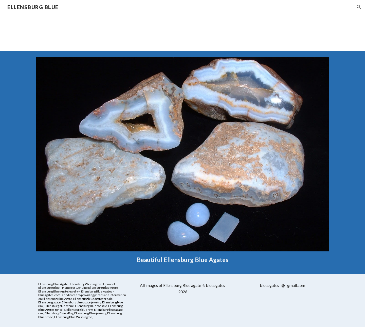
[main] (182, 259)
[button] (359, 7)
